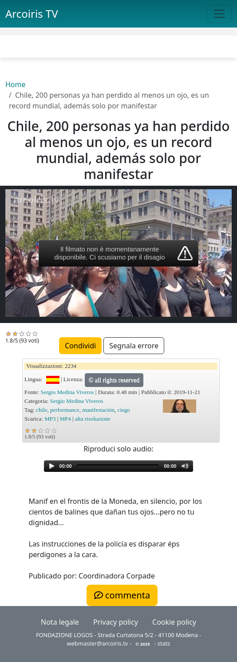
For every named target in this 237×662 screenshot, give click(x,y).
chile (41, 410)
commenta (122, 595)
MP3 (49, 418)
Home (15, 84)
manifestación (98, 410)
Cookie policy (174, 622)
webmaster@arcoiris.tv (97, 643)
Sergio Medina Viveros (67, 392)
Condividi (80, 346)
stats (164, 643)
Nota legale (60, 622)
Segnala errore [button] (133, 346)
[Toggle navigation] (219, 14)
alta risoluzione (93, 418)
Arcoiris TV (31, 13)
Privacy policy (115, 622)
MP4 (65, 418)
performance (64, 410)
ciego (124, 410)
